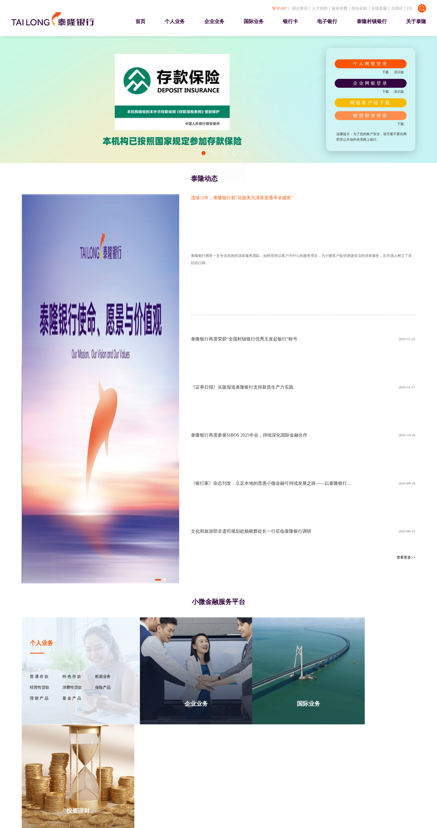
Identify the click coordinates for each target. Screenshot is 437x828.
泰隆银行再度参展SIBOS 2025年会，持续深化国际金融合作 (249, 435)
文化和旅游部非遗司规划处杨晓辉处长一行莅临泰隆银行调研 (251, 531)
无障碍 (397, 8)
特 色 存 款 (71, 676)
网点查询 (300, 8)
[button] (203, 153)
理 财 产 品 (39, 698)
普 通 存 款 (39, 676)
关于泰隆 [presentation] (416, 21)
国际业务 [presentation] (254, 21)
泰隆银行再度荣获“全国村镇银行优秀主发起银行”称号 (244, 339)
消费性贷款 (72, 687)
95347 (280, 8)
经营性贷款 (39, 687)
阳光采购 (359, 8)
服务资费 (339, 8)
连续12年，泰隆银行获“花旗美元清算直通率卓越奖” (242, 197)
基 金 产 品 (71, 698)
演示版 (399, 72)
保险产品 (103, 687)
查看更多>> (406, 557)
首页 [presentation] (140, 21)
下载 (385, 72)
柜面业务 (103, 676)
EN (409, 8)
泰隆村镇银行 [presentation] (372, 21)
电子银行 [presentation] (327, 21)
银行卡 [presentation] (290, 21)
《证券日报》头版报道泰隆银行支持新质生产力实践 (242, 387)
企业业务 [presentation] (214, 21)
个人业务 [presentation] (175, 21)
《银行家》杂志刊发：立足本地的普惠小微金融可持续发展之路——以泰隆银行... (270, 483)
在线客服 (379, 8)
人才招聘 (319, 8)
